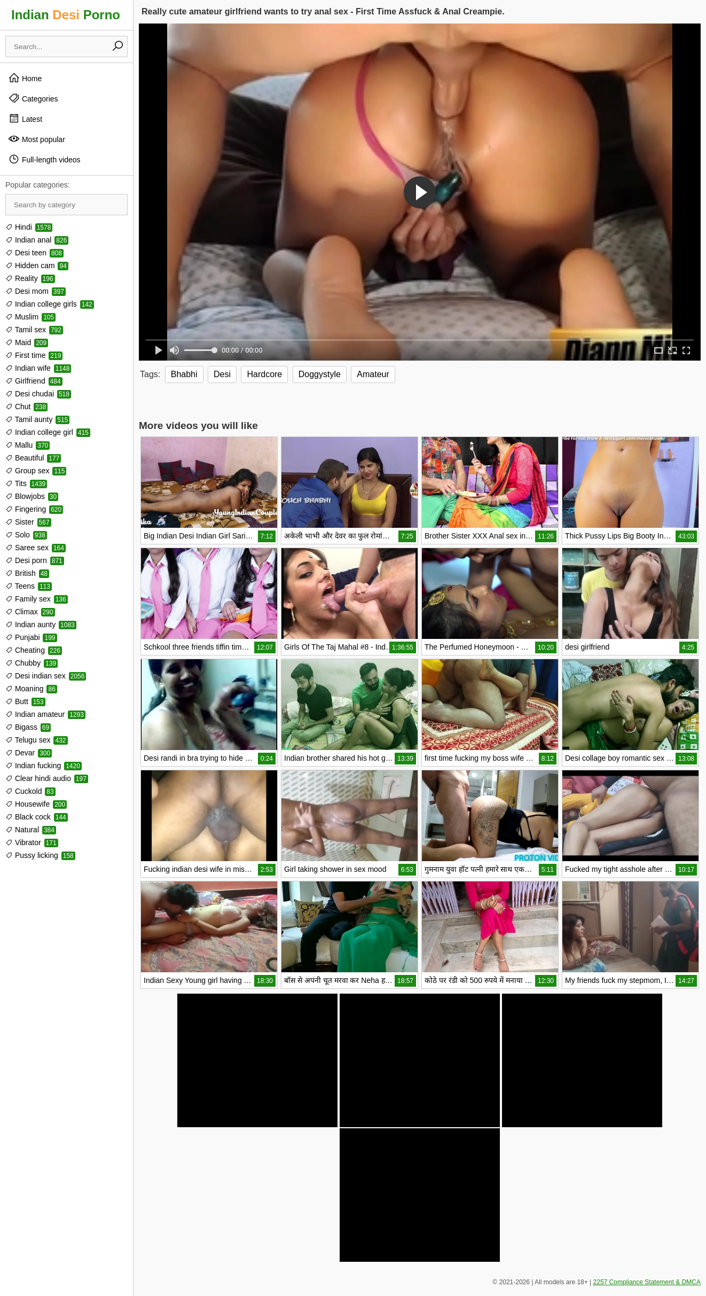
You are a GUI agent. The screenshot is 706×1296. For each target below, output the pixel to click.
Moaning (31, 688)
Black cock (36, 817)
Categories (33, 98)
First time (33, 355)
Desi (222, 374)
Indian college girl (47, 432)
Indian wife (38, 368)
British (27, 573)
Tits (26, 483)
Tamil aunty (37, 419)
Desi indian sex (45, 676)
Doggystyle (320, 374)
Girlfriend (33, 381)
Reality (30, 278)
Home (25, 78)
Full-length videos (44, 159)
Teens (28, 586)
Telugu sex (36, 740)
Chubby (31, 663)
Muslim (30, 317)
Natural (30, 829)
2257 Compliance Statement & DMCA (647, 1282)
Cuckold (30, 791)
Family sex (36, 599)
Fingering (34, 509)
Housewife (36, 804)
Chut (26, 406)
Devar (28, 752)
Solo (26, 534)
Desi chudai (38, 393)
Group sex (35, 470)
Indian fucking (43, 765)
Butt (25, 701)
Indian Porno (65, 14)
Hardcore (264, 374)
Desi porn (34, 560)
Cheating (33, 650)
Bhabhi (184, 374)
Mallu (27, 445)
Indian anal (36, 240)
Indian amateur (45, 714)
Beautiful (33, 458)
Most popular (36, 139)
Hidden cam (36, 265)
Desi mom (35, 291)
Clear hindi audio (46, 778)
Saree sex (35, 547)
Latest (25, 118)
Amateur (373, 374)
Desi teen (34, 252)
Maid (26, 342)
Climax (30, 611)
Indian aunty (40, 624)
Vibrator (31, 842)
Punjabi (31, 637)
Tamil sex (34, 329)
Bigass (28, 727)
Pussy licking (40, 855)
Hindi (28, 227)
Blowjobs (31, 496)
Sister (28, 522)
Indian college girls (49, 304)
